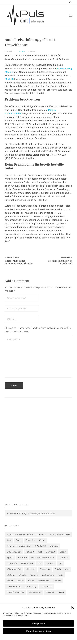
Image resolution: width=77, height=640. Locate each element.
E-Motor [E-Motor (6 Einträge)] (54, 546)
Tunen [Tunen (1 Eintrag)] (31, 580)
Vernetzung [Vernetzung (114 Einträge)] (30, 586)
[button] (72, 607)
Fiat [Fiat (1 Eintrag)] (40, 552)
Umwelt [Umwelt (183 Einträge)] (57, 580)
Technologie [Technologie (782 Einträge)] (48, 575)
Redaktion (22, 51)
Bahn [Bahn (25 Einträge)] (18, 540)
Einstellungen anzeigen (38, 631)
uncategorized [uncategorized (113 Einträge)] (14, 586)
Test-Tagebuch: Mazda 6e (42, 513)
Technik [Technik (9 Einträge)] (34, 575)
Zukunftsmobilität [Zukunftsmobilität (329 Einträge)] (15, 592)
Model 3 (9, 79)
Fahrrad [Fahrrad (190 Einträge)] (30, 552)
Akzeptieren (38, 623)
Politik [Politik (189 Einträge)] (58, 569)
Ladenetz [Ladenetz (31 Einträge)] (63, 557)
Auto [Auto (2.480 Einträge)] (9, 540)
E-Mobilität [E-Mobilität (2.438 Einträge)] (40, 546)
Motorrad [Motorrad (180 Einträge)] (30, 569)
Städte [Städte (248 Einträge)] (22, 575)
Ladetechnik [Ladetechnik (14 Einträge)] (27, 563)
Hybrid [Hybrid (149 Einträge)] (10, 557)
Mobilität (33, 51)
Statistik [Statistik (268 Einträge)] (11, 575)
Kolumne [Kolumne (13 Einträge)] (22, 557)
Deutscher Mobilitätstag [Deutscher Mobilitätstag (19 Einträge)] (19, 546)
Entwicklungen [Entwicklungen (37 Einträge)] (14, 552)
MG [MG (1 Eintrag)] (60, 563)
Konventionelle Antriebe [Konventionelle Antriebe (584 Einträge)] (42, 557)
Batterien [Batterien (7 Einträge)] (30, 540)
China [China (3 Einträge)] (42, 540)
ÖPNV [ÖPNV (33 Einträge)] (61, 592)
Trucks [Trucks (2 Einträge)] (20, 580)
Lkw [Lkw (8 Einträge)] (39, 563)
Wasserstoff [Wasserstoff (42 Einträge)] (46, 586)
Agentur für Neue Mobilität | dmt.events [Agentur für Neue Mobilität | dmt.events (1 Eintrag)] (26, 534)
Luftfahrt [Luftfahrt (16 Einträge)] (50, 563)
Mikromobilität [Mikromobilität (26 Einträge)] (14, 569)
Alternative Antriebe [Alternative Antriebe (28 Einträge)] (60, 534)
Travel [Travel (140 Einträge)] (10, 580)
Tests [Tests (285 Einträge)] (60, 575)
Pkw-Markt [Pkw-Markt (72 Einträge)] (45, 569)
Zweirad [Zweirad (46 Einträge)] (50, 592)
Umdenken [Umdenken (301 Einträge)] (43, 580)
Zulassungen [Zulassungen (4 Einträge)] (35, 592)
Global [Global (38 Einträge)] (63, 552)
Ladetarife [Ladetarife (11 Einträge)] (12, 563)
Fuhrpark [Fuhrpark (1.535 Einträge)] (50, 552)
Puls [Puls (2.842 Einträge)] (67, 569)
